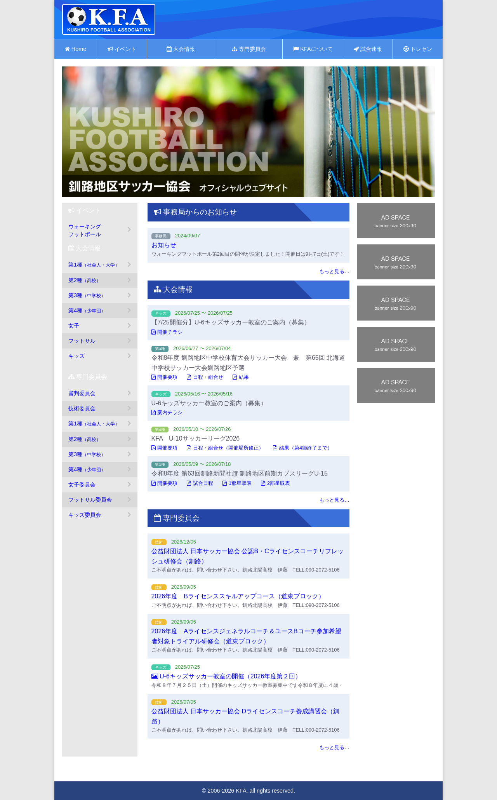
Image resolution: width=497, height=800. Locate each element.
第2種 (84, 280)
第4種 (87, 310)
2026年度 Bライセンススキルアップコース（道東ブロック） (238, 596)
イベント (122, 49)
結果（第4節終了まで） (302, 448)
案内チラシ (167, 412)
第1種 (94, 264)
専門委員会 (249, 49)
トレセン (417, 49)
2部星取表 (275, 483)
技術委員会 (82, 408)
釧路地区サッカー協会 (108, 19)
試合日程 (200, 483)
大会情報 (181, 49)
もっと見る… (334, 271)
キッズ (76, 356)
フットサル (82, 341)
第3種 (87, 295)
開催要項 (164, 377)
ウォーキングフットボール (84, 230)
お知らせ (163, 245)
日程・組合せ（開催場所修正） (225, 448)
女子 (73, 325)
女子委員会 (82, 484)
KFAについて (312, 49)
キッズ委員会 (84, 515)
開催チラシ (167, 332)
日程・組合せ (205, 377)
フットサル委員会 (90, 500)
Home (75, 49)
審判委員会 (82, 393)
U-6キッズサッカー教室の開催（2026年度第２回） (226, 676)
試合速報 (368, 49)
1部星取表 (237, 483)
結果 (241, 377)
